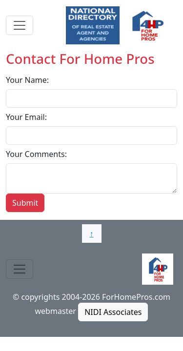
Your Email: (26, 117)
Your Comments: (36, 154)
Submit (25, 202)
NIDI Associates (113, 312)
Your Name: (27, 80)
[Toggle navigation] (19, 25)
